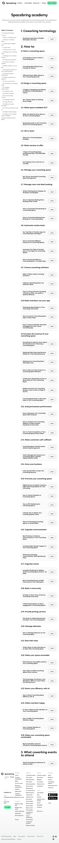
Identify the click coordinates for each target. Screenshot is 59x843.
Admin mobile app (19, 811)
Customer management (18, 778)
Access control (19, 783)
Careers (50, 779)
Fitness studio (29, 803)
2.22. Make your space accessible (35, 655)
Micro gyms (29, 799)
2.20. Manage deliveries (8, 99)
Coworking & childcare (29, 812)
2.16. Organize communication (34, 530)
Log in (49, 803)
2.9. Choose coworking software (35, 268)
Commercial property (29, 822)
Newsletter (39, 805)
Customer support (41, 775)
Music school (29, 807)
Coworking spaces (31, 775)
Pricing (44, 3)
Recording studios (30, 784)
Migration (39, 779)
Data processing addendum (8, 839)
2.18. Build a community (8, 93)
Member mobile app (19, 804)
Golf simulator (29, 810)
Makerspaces (29, 788)
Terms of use (39, 836)
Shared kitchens (30, 779)
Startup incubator (30, 825)
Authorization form (52, 785)
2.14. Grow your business (8, 81)
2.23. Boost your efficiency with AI (35, 689)
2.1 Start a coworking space (9, 37)
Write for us (40, 811)
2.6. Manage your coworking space (36, 170)
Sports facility (29, 801)
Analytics (17, 789)
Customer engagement (18, 794)
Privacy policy (21, 836)
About (49, 775)
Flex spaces (29, 777)
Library (38, 802)
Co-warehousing (30, 790)
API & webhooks (19, 815)
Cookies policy (31, 836)
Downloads (40, 786)
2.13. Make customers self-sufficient (36, 440)
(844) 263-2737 (6, 802)
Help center (40, 777)
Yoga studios (29, 794)
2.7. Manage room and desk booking (36, 184)
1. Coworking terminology (7, 33)
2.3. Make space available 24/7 (34, 108)
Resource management (18, 786)
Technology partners (51, 782)
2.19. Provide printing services (33, 612)
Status (14, 836)
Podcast (39, 797)
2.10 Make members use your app (35, 301)
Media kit (50, 777)
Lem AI (16, 775)
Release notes (40, 784)
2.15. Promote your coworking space (36, 479)
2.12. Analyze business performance (36, 407)
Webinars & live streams (41, 799)
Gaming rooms (29, 797)
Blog (38, 794)
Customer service (19, 797)
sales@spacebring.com (7, 797)
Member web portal (18, 808)
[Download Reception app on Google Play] (53, 798)
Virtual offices (29, 819)
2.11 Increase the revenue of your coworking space (34, 335)
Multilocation (18, 791)
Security (19, 839)
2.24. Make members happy (9, 111)
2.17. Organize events (7, 91)
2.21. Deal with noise (7, 101)
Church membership (29, 816)
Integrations (18, 813)
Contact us (50, 787)
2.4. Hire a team (6, 47)
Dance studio (29, 805)
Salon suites (29, 781)
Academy (39, 807)
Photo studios (29, 786)
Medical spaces (30, 792)
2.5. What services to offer (9, 49)
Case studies (28, 3)
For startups (40, 781)
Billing (16, 781)
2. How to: (3, 35)
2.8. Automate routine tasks (9, 59)
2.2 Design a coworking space (33, 83)
